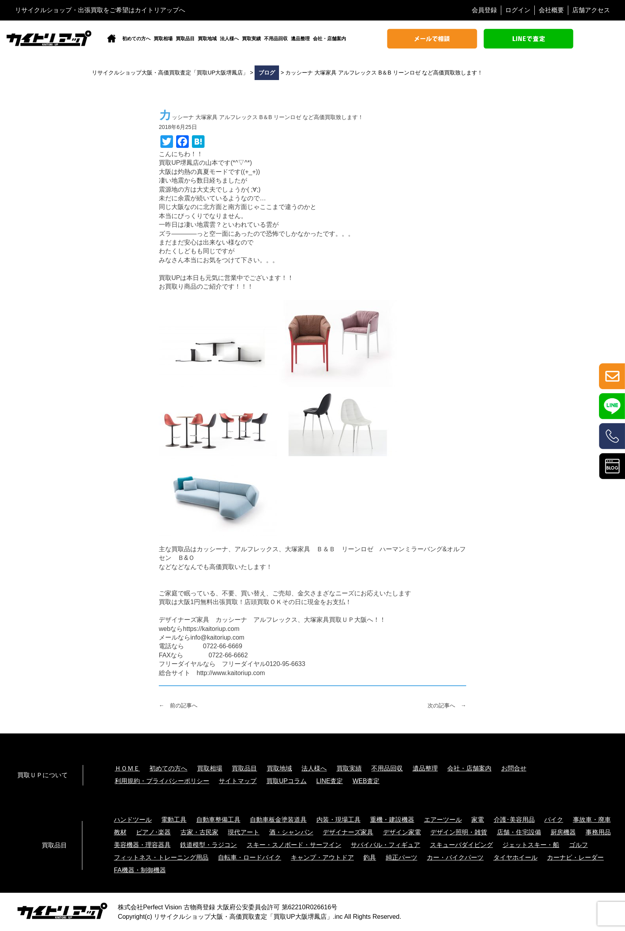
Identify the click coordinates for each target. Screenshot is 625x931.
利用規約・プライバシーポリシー (162, 781)
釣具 (369, 857)
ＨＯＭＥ (127, 768)
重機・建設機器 (392, 819)
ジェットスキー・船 (530, 844)
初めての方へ (136, 38)
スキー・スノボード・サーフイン (294, 844)
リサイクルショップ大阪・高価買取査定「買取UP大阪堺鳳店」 (243, 916)
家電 (477, 819)
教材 (120, 832)
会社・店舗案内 (329, 38)
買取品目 (185, 38)
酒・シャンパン (291, 832)
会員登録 (484, 10)
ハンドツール (133, 819)
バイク (553, 819)
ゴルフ (578, 844)
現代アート (243, 832)
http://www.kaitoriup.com (231, 673)
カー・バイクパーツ (455, 857)
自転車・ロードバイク (249, 857)
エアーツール (443, 819)
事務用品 (598, 832)
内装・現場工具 (338, 819)
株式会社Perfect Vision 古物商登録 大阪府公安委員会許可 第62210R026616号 (227, 907)
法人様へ (229, 38)
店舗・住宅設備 (519, 832)
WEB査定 (366, 781)
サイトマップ (238, 781)
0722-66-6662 (228, 655)
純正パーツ (401, 857)
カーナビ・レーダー (575, 857)
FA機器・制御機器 (140, 870)
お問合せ (513, 768)
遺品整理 (300, 38)
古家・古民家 (199, 832)
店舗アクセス (591, 10)
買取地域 (207, 38)
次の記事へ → (447, 705)
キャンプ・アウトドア (322, 857)
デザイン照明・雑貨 (458, 832)
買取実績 (251, 38)
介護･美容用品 (514, 819)
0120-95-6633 (285, 663)
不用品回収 (276, 38)
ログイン (517, 10)
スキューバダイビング (461, 844)
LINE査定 (329, 781)
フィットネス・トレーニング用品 (161, 857)
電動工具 (173, 819)
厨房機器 (563, 832)
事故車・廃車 (592, 819)
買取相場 (163, 38)
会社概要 (551, 10)
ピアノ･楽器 (153, 832)
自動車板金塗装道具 (278, 819)
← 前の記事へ (178, 705)
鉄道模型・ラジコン (208, 844)
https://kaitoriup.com (211, 628)
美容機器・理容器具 (142, 844)
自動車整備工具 (218, 819)
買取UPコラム (286, 781)
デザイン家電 (402, 832)
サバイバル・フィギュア (385, 844)
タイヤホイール (515, 857)
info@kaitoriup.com (217, 637)
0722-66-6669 (222, 646)
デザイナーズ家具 (348, 832)
